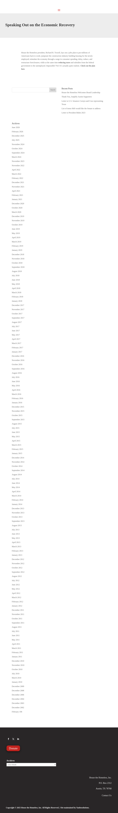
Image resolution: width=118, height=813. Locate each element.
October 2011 (17, 619)
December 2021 (18, 182)
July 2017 (15, 326)
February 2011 (17, 652)
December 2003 (18, 703)
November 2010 (18, 665)
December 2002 (18, 708)
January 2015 (17, 453)
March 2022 (16, 174)
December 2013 (18, 508)
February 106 (17, 712)
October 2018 (17, 263)
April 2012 (16, 593)
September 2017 (18, 318)
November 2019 (18, 220)
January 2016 (17, 403)
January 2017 (17, 352)
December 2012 (18, 559)
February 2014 (17, 500)
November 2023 (18, 161)
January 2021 (17, 199)
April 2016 (16, 390)
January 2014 (17, 504)
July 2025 (15, 140)
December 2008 (18, 691)
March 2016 (16, 394)
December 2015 (18, 407)
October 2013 (17, 517)
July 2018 (15, 275)
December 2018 (18, 254)
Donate (13, 748)
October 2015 (17, 415)
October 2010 (17, 669)
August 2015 (17, 424)
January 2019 (17, 250)
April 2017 (16, 339)
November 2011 (18, 614)
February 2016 (17, 398)
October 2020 (17, 208)
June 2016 (16, 381)
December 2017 (18, 305)
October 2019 (17, 225)
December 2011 (18, 610)
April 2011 (16, 644)
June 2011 (16, 635)
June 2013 (16, 534)
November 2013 (18, 513)
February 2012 (17, 602)
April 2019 (16, 237)
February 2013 (17, 551)
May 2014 (16, 487)
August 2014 (17, 475)
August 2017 (17, 322)
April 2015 (16, 441)
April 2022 (16, 170)
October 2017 (17, 314)
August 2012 (17, 576)
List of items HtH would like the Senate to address (81, 108)
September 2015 (18, 420)
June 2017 (16, 331)
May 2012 (16, 589)
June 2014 (16, 483)
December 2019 (18, 216)
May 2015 (16, 437)
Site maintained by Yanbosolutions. (74, 808)
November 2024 (18, 144)
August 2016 (17, 373)
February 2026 (17, 132)
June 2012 (16, 585)
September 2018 (18, 267)
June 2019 (16, 229)
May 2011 (16, 640)
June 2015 (16, 432)
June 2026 (16, 127)
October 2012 (17, 568)
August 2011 (17, 627)
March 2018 (16, 292)
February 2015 (17, 449)
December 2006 (18, 695)
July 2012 (15, 580)
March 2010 (16, 678)
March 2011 (16, 648)
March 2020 (16, 212)
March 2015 (16, 445)
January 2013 (17, 555)
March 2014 (16, 496)
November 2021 (18, 187)
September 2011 (18, 623)
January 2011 (17, 657)
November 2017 (18, 309)
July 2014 (15, 479)
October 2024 (17, 149)
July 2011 (15, 631)
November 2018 (18, 259)
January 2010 (17, 682)
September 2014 (18, 470)
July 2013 (15, 530)
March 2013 (16, 546)
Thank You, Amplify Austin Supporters (77, 97)
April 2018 (16, 288)
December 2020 (18, 204)
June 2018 (16, 280)
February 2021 (17, 195)
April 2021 (16, 191)
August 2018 (17, 271)
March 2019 (16, 242)
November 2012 (18, 563)
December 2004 (18, 699)
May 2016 (16, 386)
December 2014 (18, 458)
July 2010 (15, 674)
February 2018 (17, 297)
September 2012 (18, 572)
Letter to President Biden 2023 (73, 113)
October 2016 (17, 364)
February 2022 (17, 178)
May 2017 (16, 335)
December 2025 (18, 136)
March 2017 (16, 343)
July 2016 (15, 377)
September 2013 (18, 521)
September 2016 (18, 369)
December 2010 (18, 661)
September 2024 (18, 153)
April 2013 (16, 542)
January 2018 (17, 301)
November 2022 (18, 166)
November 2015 (18, 411)
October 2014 (17, 466)
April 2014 (16, 491)
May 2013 (16, 538)
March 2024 (16, 157)
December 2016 (18, 356)
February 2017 (17, 348)
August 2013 (17, 525)
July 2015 (15, 428)
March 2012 (16, 597)
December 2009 (18, 686)
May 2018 (16, 284)
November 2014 (18, 462)
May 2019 (16, 233)
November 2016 (18, 360)
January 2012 (17, 606)
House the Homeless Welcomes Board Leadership (81, 92)
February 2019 (17, 246)
